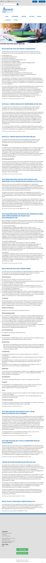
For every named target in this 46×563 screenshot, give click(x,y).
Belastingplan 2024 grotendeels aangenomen (18, 49)
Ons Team (31, 16)
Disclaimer (18, 560)
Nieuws (39, 16)
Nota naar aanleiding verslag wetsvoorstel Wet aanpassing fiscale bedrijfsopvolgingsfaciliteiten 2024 (22, 180)
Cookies (26, 560)
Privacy (22, 560)
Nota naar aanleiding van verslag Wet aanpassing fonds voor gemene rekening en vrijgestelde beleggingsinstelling (22, 216)
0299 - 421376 (5, 1)
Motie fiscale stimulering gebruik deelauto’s (18, 501)
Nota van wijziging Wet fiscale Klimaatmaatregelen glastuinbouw (21, 442)
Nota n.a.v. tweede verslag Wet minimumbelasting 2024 (22, 104)
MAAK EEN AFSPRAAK (29, 33)
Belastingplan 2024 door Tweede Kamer (16, 268)
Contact (16, 20)
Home (6, 16)
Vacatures (8, 20)
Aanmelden (42, 1)
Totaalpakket (15, 16)
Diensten (24, 16)
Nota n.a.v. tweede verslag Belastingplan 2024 (19, 137)
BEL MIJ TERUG (16, 33)
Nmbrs (35, 1)
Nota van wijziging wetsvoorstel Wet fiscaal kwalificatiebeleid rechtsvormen (18, 412)
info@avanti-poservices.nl (15, 1)
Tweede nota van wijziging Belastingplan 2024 (18, 462)
